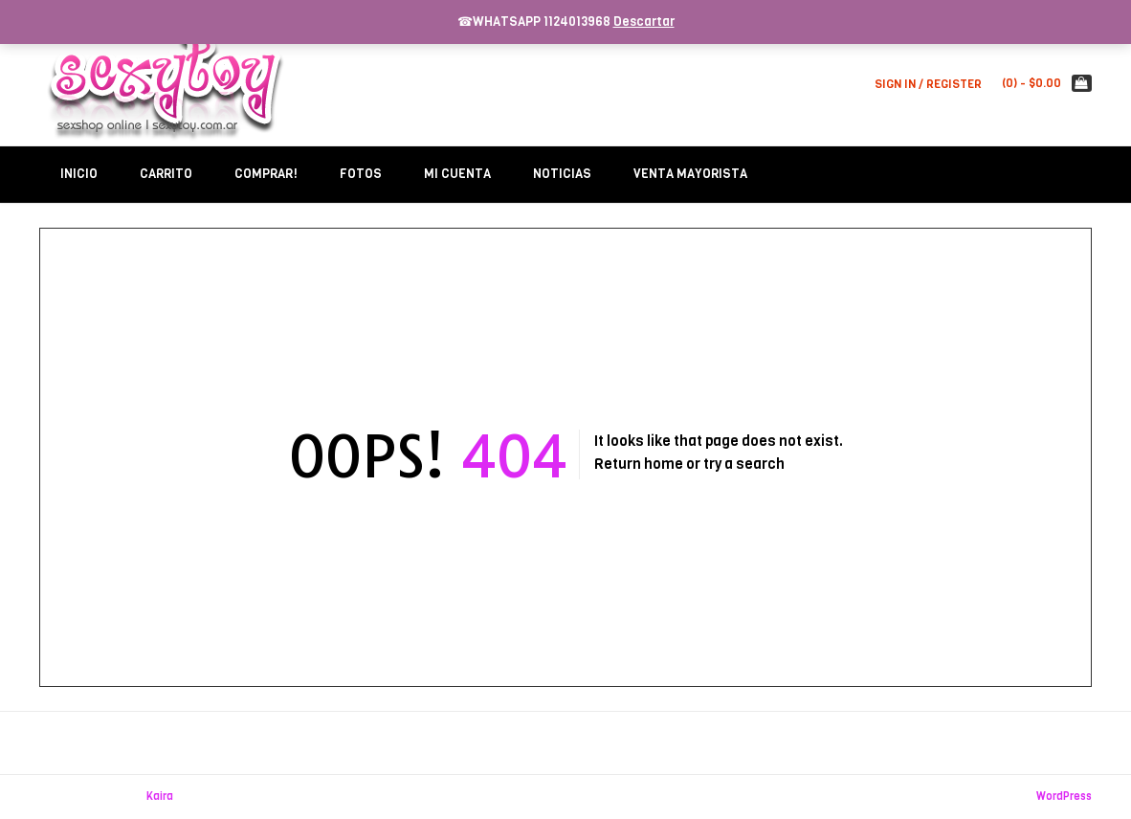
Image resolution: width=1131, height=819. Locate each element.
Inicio (79, 174)
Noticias (562, 174)
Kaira (159, 796)
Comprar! (266, 174)
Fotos (361, 174)
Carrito (166, 174)
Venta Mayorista (690, 174)
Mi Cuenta (457, 174)
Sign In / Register (928, 84)
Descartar (644, 21)
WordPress (1064, 796)
